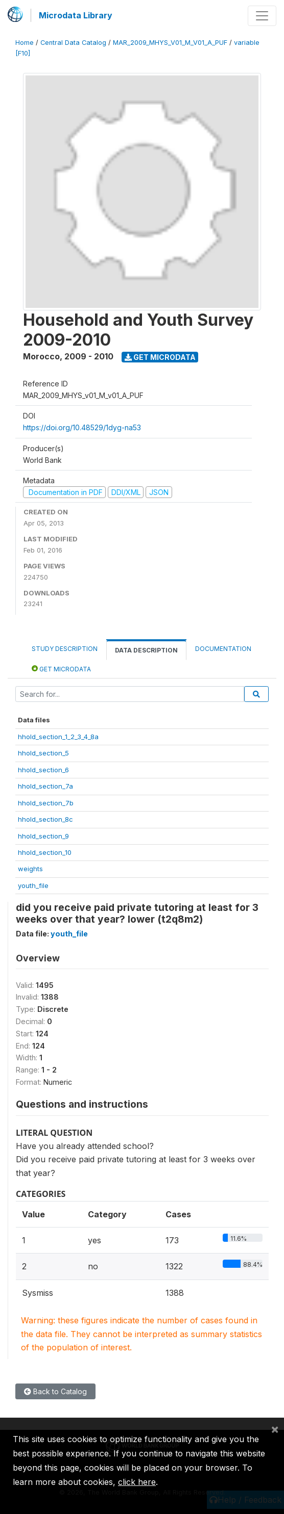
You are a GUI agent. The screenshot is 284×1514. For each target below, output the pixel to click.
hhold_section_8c (45, 819)
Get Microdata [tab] (61, 668)
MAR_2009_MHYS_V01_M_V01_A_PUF (170, 42)
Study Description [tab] (65, 648)
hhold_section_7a (45, 786)
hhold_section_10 (45, 852)
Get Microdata (160, 357)
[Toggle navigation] (262, 16)
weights (30, 869)
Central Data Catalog (73, 42)
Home (24, 42)
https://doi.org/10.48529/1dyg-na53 (82, 427)
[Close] (275, 1429)
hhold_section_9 (43, 836)
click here (137, 1482)
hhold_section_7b (46, 803)
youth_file (33, 885)
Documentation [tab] (223, 648)
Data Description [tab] (146, 650)
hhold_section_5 (43, 753)
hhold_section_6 (43, 770)
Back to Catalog (55, 1391)
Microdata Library (75, 15)
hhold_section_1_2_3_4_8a (58, 737)
